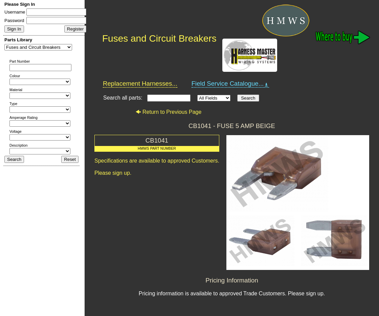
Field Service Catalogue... (230, 83)
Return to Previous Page (168, 112)
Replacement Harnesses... (140, 83)
